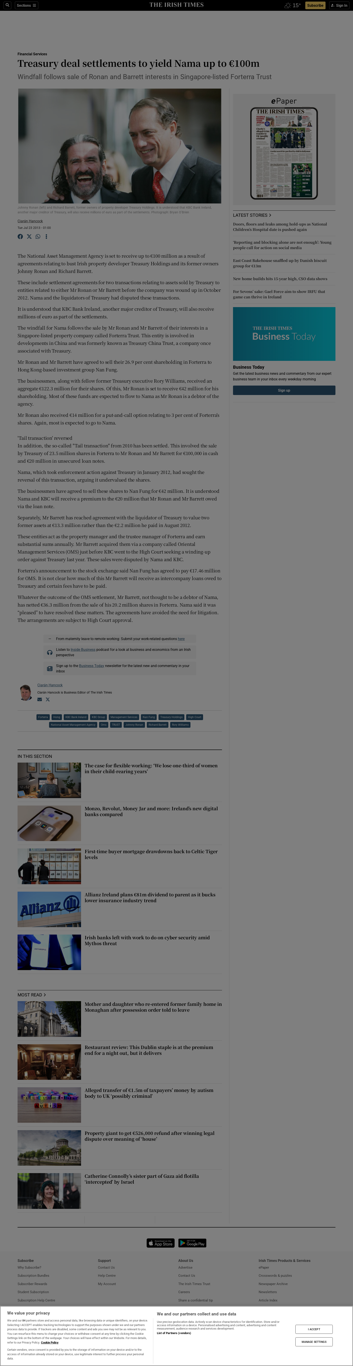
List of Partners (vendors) (174, 1333)
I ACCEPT (314, 1329)
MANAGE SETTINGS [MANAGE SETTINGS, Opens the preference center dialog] (314, 1342)
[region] (176, 1336)
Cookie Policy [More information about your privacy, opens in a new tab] (50, 1342)
